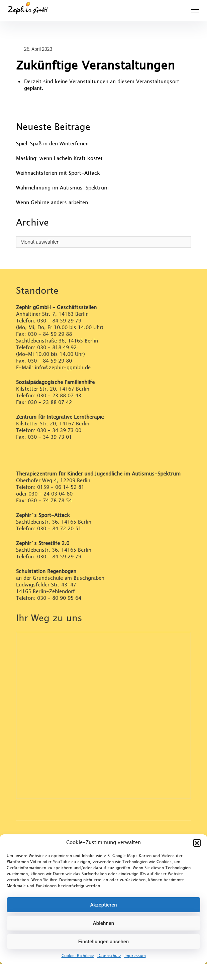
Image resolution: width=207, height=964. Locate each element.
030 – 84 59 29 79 (59, 321)
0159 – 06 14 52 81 (60, 487)
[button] (197, 842)
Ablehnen (103, 923)
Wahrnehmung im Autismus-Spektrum (62, 188)
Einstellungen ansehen (103, 942)
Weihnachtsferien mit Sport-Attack (58, 173)
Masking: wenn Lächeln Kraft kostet (59, 158)
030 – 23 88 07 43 (59, 396)
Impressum (135, 956)
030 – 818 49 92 (57, 348)
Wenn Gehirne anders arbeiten (52, 202)
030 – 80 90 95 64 (59, 598)
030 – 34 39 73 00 (59, 430)
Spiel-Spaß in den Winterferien (52, 144)
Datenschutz (109, 956)
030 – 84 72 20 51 (59, 529)
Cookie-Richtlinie (78, 956)
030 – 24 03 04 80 (51, 494)
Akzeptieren (103, 905)
